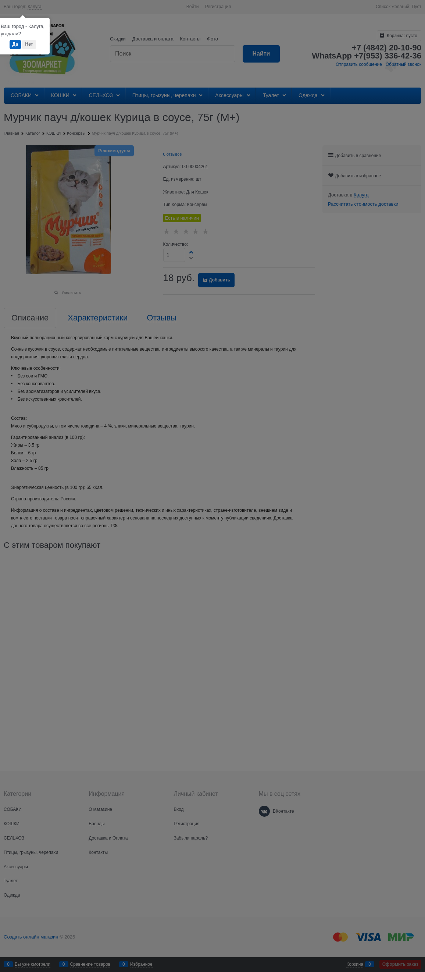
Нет (29, 44)
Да (15, 44)
